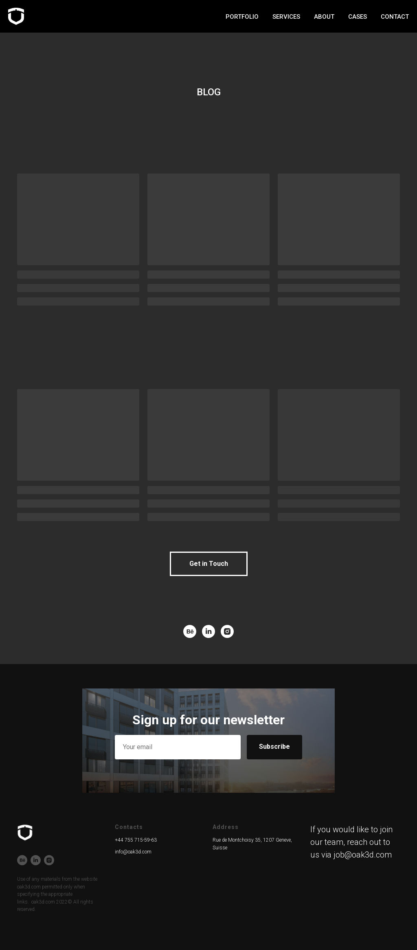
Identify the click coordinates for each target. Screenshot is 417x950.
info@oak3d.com (133, 852)
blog (358, 16)
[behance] (189, 631)
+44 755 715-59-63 (136, 840)
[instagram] (227, 631)
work (219, 16)
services (256, 16)
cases (327, 16)
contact (395, 16)
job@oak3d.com (363, 855)
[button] (209, 564)
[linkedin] (208, 631)
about (293, 16)
